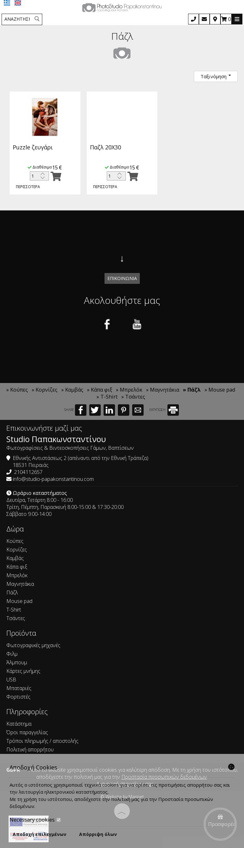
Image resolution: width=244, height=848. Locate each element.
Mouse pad (19, 601)
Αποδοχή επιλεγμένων (39, 834)
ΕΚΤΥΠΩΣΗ (164, 409)
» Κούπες (17, 389)
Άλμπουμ (16, 662)
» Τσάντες (133, 396)
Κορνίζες (16, 549)
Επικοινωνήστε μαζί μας (44, 428)
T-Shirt (13, 609)
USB (11, 679)
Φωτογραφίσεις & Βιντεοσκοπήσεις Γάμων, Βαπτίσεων (70, 447)
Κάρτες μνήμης (23, 670)
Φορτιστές (18, 696)
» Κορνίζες (45, 389)
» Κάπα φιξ (99, 389)
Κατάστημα (18, 723)
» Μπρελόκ (129, 389)
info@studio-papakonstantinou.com (53, 478)
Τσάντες (15, 618)
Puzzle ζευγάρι (33, 148)
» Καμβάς (72, 389)
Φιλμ (11, 653)
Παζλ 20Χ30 (107, 147)
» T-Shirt (107, 396)
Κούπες (15, 540)
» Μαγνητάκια (162, 389)
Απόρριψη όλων (98, 834)
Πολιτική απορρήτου (30, 749)
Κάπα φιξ (16, 566)
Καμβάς (15, 558)
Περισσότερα (28, 187)
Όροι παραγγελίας (27, 732)
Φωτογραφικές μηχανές (33, 645)
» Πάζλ (192, 389)
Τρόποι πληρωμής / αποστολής (42, 740)
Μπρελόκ (16, 575)
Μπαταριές (18, 688)
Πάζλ (12, 592)
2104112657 (28, 471)
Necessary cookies (35, 819)
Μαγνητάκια (20, 583)
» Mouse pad (220, 389)
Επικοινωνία (122, 278)
